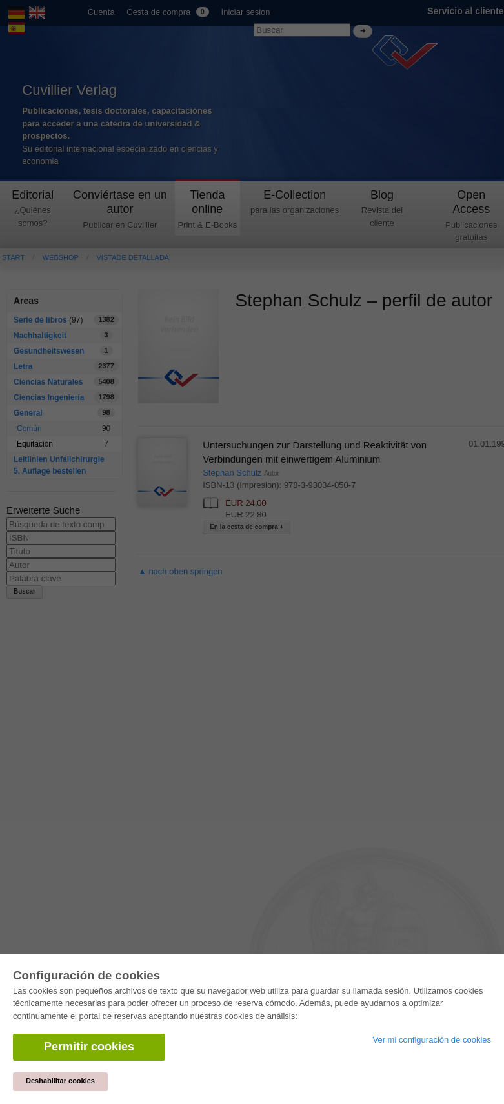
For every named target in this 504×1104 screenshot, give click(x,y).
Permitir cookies (89, 1046)
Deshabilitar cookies (60, 1081)
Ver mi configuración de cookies (431, 1040)
